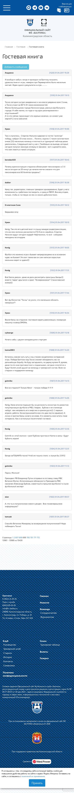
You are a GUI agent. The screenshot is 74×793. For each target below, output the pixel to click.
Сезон (43, 640)
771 (35, 537)
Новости (44, 602)
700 (28, 537)
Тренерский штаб (12, 648)
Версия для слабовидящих (65, 5)
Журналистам (47, 616)
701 (31, 537)
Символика (9, 665)
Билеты (44, 651)
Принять (37, 783)
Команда (45, 609)
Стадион (7, 652)
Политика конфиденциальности (15, 674)
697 (16, 537)
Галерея (44, 658)
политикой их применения (33, 776)
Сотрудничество (48, 612)
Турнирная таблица (50, 644)
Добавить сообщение (15, 66)
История (7, 657)
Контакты (8, 661)
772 (38, 537)
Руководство (9, 644)
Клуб (5, 640)
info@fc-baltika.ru (10, 608)
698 (20, 537)
